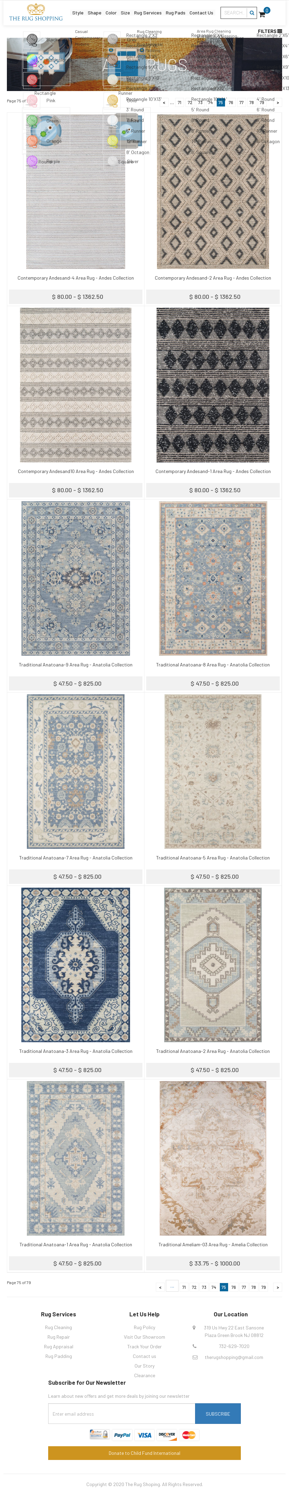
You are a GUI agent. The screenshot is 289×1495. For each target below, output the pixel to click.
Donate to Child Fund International (144, 1453)
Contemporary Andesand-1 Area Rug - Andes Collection (213, 471)
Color (109, 11)
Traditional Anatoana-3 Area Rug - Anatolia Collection (75, 1051)
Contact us (144, 1356)
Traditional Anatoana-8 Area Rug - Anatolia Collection (213, 664)
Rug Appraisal (58, 1346)
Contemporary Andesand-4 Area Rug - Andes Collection (76, 278)
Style (74, 11)
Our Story (144, 1366)
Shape (91, 11)
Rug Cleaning (58, 1327)
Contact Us (204, 11)
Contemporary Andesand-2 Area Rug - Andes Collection (213, 278)
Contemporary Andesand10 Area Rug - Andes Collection (76, 471)
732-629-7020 (234, 1346)
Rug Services (148, 11)
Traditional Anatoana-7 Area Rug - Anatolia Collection (75, 858)
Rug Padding (58, 1356)
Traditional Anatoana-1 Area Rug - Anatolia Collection (76, 1244)
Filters (270, 31)
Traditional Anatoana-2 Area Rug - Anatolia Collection (213, 1051)
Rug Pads (177, 11)
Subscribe (218, 1414)
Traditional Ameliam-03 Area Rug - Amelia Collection (213, 1244)
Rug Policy (144, 1327)
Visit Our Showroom (144, 1337)
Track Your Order (144, 1346)
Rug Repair (58, 1337)
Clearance (144, 1375)
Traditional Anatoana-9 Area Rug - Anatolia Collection (75, 664)
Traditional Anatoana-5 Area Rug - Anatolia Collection (213, 858)
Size (124, 11)
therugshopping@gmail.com (234, 1357)
